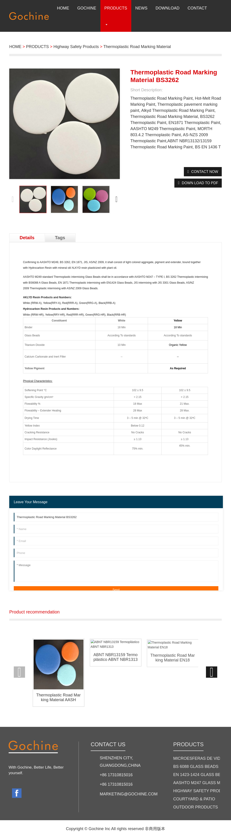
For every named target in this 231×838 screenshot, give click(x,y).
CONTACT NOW (204, 172)
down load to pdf (200, 183)
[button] (116, 199)
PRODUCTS (37, 46)
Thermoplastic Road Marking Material (137, 46)
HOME (15, 46)
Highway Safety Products (76, 46)
